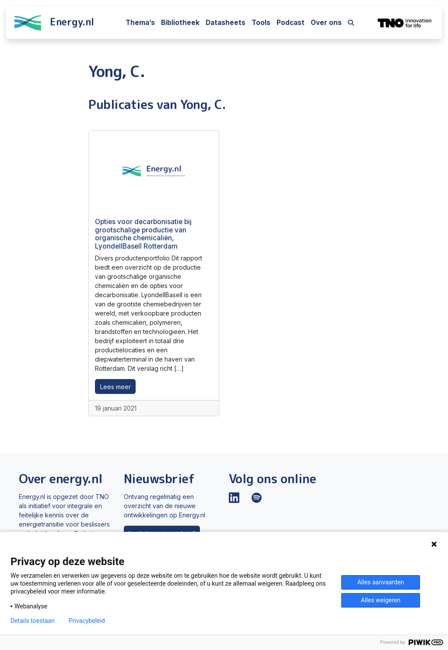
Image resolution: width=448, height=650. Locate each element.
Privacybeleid (87, 620)
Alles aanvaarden (380, 582)
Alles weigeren (380, 600)
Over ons (326, 22)
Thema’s (140, 22)
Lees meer (115, 386)
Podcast (290, 22)
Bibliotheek (180, 22)
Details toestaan (32, 620)
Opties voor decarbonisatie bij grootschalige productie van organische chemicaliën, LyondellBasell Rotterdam (143, 234)
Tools (261, 22)
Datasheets (225, 22)
